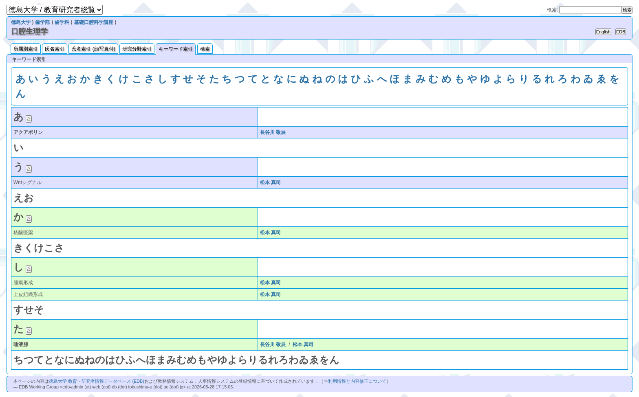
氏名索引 (54, 49)
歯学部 (42, 22)
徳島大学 (21, 22)
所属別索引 (25, 49)
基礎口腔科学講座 (93, 22)
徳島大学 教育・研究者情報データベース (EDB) (96, 381)
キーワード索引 (176, 49)
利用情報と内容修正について (357, 381)
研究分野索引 (137, 49)
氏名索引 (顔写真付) (93, 49)
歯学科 (62, 22)
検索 (205, 49)
